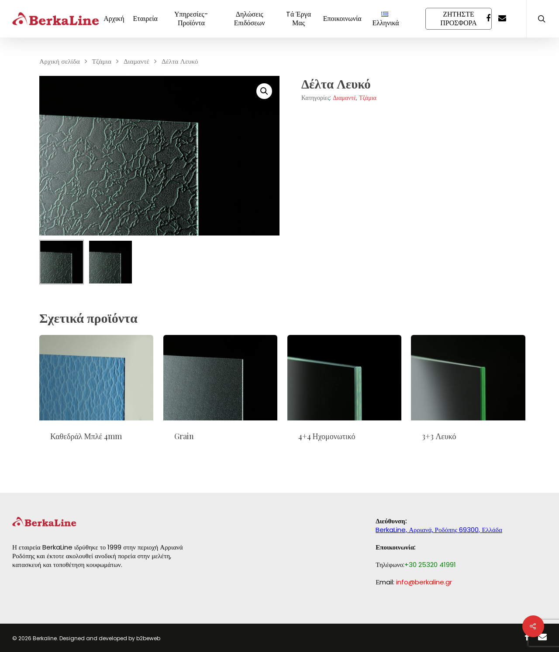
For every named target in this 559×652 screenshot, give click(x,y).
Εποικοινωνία (342, 18)
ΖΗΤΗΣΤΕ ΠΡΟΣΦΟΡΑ (458, 18)
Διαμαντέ (136, 61)
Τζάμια (101, 61)
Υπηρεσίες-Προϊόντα (191, 18)
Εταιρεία (145, 18)
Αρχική (114, 18)
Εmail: (414, 582)
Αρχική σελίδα (59, 61)
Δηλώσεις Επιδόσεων (249, 18)
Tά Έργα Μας (298, 18)
